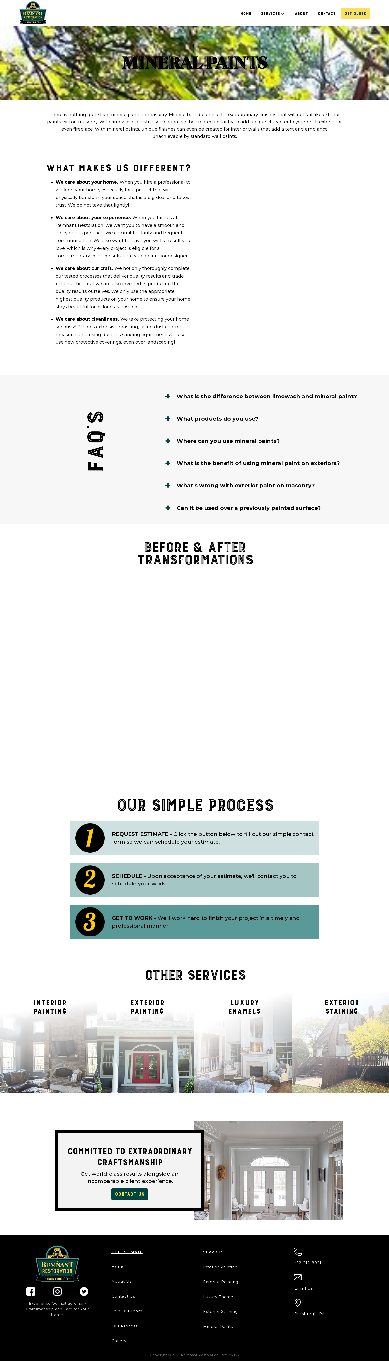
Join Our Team (127, 1311)
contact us (129, 1194)
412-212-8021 (307, 1262)
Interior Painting (220, 1267)
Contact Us (123, 1296)
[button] (273, 13)
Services (270, 13)
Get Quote (355, 13)
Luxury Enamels (220, 1296)
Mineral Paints (218, 1326)
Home (245, 13)
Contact (327, 13)
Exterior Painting (220, 1281)
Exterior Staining (220, 1311)
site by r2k (230, 1355)
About (301, 13)
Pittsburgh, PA (309, 1313)
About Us (121, 1281)
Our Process (124, 1326)
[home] (33, 12)
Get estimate (127, 1251)
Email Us (303, 1288)
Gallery (119, 1340)
